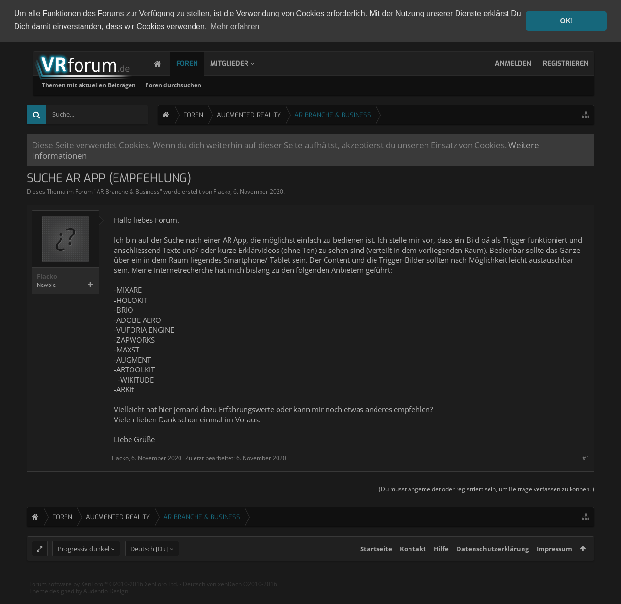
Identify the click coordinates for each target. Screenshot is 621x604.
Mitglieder (239, 62)
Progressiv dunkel (83, 566)
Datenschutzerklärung (493, 566)
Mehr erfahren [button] (235, 26)
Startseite (376, 566)
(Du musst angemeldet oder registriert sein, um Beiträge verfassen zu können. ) (486, 488)
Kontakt (413, 566)
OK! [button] (566, 21)
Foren (197, 62)
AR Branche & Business (128, 190)
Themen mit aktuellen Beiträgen (213, 84)
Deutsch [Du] (149, 566)
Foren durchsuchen (298, 84)
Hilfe (441, 566)
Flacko (221, 190)
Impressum (554, 566)
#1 (585, 457)
